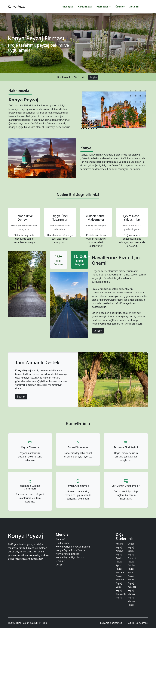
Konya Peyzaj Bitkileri (68, 553)
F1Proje (43, 623)
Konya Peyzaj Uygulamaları (71, 557)
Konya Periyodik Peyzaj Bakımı (73, 546)
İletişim (93, 77)
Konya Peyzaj (17, 6)
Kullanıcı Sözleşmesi (111, 623)
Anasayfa (61, 539)
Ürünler (60, 561)
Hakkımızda (62, 543)
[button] (103, 7)
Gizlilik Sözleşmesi (138, 623)
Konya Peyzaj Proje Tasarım (71, 550)
